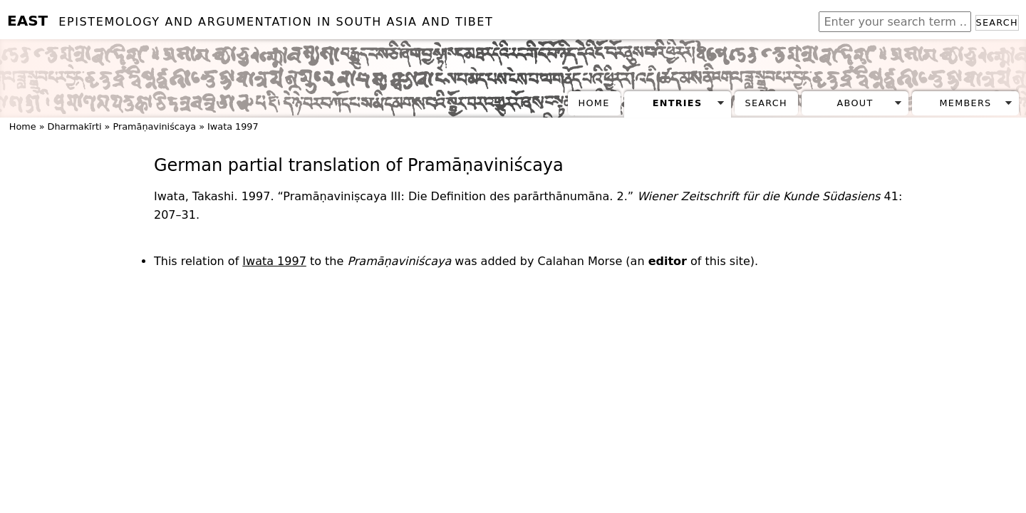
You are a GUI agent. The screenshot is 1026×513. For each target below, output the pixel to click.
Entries (678, 103)
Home (594, 103)
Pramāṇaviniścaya (154, 126)
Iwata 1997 (233, 126)
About (855, 103)
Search (997, 22)
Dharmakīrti (75, 126)
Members (965, 103)
